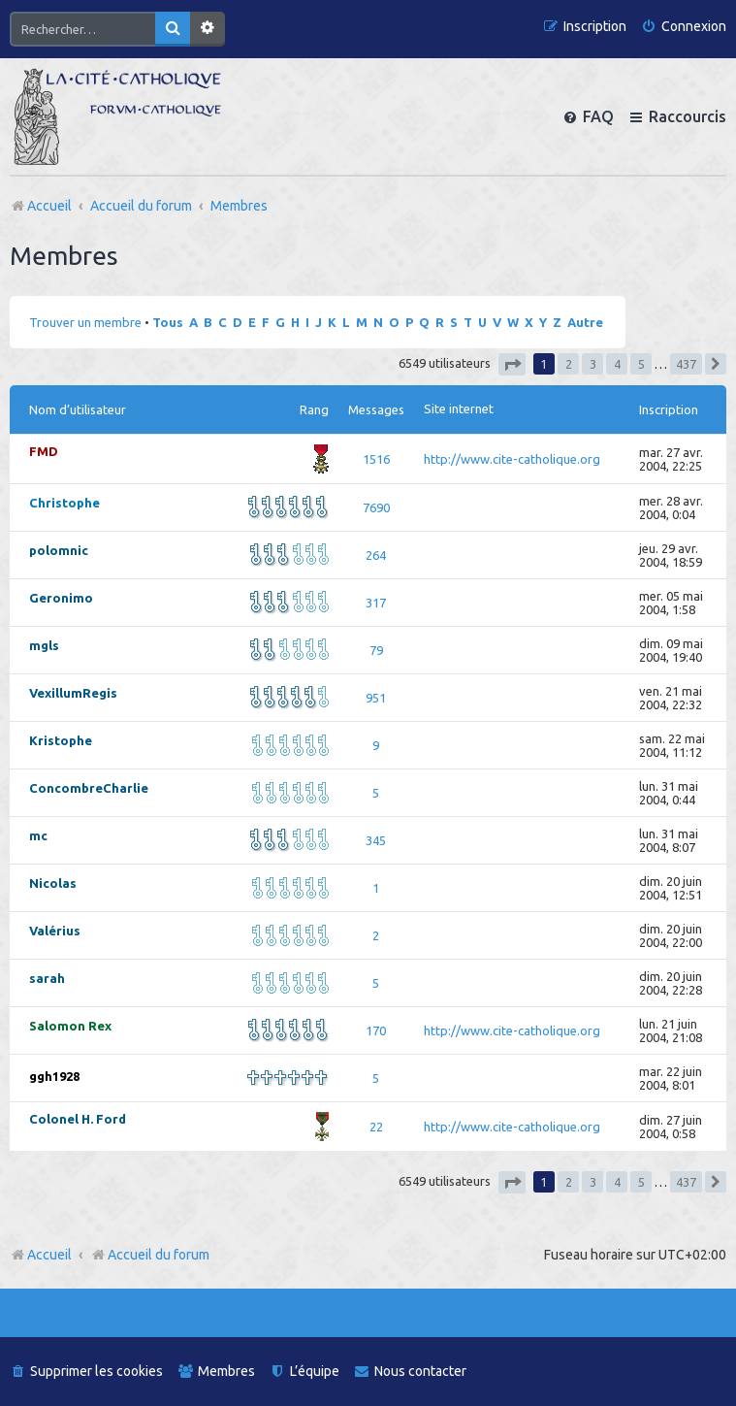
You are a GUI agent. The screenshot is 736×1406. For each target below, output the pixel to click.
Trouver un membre (85, 322)
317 (376, 602)
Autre (585, 322)
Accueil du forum (149, 1254)
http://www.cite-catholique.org (512, 459)
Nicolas (53, 883)
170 (376, 1030)
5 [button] (641, 364)
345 (376, 840)
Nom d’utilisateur (77, 409)
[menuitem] (683, 27)
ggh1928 (54, 1076)
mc (38, 835)
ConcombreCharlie (88, 788)
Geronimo (61, 598)
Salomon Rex (70, 1025)
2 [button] (568, 364)
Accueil (49, 1254)
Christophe (64, 502)
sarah (47, 978)
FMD (43, 451)
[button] (512, 364)
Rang (314, 409)
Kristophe (60, 740)
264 (376, 555)
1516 (376, 459)
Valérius (54, 930)
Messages (376, 409)
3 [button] (593, 364)
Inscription (668, 409)
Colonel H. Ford (77, 1119)
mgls (44, 645)
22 (376, 1126)
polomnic (58, 550)
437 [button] (686, 364)
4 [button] (617, 364)
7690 (376, 507)
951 (376, 697)
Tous (167, 322)
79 (376, 650)
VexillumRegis (73, 693)
